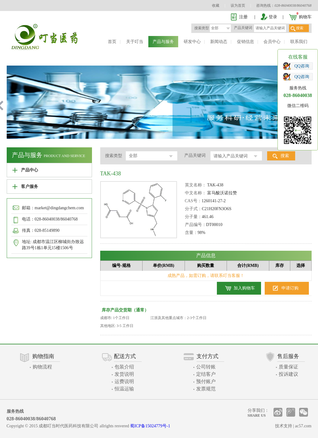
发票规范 (206, 388)
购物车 (305, 17)
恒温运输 (124, 388)
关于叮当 (134, 41)
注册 (243, 17)
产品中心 (29, 170)
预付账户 (206, 381)
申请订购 (290, 288)
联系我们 (298, 41)
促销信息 (245, 41)
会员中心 (272, 41)
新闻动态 (218, 41)
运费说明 (124, 381)
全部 (214, 28)
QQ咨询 (302, 66)
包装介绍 (124, 366)
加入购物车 (244, 288)
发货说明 (124, 374)
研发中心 (192, 41)
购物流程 (42, 366)
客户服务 (29, 186)
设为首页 (238, 5)
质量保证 (288, 366)
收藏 (215, 5)
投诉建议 (288, 374)
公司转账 (206, 366)
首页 (112, 41)
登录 (273, 17)
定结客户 (206, 374)
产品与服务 (163, 41)
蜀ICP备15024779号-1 (150, 426)
